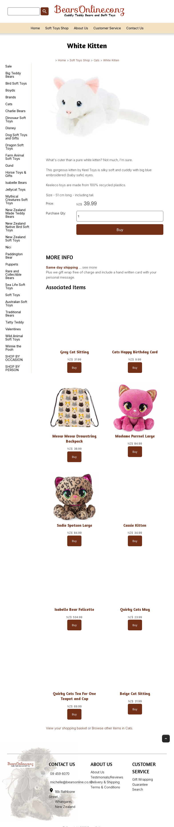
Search (137, 789)
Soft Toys (12, 295)
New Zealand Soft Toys (15, 238)
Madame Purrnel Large (135, 436)
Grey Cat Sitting (74, 352)
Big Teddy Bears (13, 75)
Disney (10, 128)
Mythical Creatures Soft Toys (16, 199)
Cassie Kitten (134, 525)
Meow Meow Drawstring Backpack (74, 438)
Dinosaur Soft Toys (15, 119)
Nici (8, 247)
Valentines (13, 329)
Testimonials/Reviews (107, 777)
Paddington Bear (14, 255)
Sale (8, 66)
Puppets (11, 264)
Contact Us (135, 28)
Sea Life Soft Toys (15, 286)
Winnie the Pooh (13, 348)
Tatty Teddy (14, 322)
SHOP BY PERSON (12, 368)
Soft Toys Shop (57, 28)
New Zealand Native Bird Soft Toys (17, 226)
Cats (96, 60)
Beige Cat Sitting (135, 693)
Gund (9, 165)
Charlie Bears (15, 111)
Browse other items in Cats (112, 728)
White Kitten (111, 60)
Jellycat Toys (15, 189)
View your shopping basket (66, 728)
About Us (81, 28)
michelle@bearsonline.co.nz (71, 782)
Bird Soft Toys (16, 83)
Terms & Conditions (105, 787)
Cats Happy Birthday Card (135, 352)
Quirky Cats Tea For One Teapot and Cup (74, 696)
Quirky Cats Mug (135, 609)
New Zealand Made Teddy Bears (15, 213)
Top (166, 738)
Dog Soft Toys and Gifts (16, 136)
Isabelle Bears (16, 182)
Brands (10, 97)
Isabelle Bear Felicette (74, 609)
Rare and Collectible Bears (13, 274)
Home (35, 28)
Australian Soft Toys (16, 303)
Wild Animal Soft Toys (14, 337)
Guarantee (140, 784)
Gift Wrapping (142, 779)
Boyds (10, 90)
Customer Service (107, 28)
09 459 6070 (59, 774)
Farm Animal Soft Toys (14, 157)
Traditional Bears (13, 313)
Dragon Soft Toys (14, 146)
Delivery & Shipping (105, 782)
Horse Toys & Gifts (15, 174)
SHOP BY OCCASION (14, 358)
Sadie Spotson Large (74, 525)
